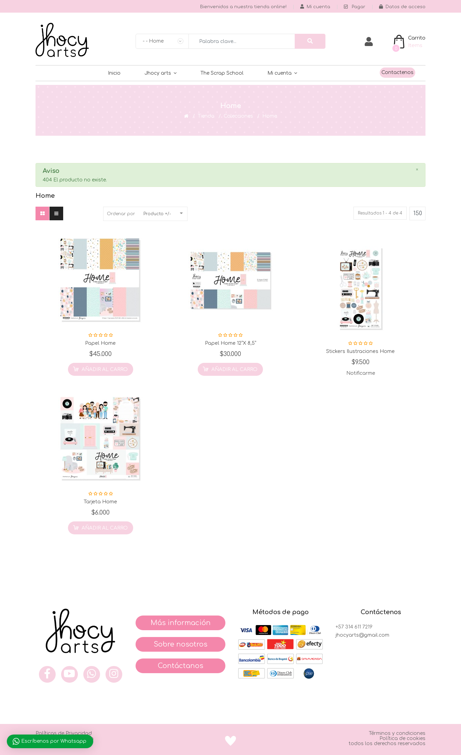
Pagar (354, 6)
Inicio (114, 73)
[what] (91, 674)
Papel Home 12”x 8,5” (230, 343)
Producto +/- (157, 213)
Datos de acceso (402, 6)
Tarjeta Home (100, 501)
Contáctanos (180, 666)
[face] (47, 674)
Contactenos (397, 72)
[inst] (113, 674)
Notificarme (360, 373)
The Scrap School (221, 73)
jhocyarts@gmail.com (362, 635)
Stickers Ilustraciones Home (360, 351)
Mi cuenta (279, 73)
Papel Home (100, 343)
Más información (181, 623)
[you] (69, 674)
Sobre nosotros (180, 644)
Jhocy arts (157, 73)
